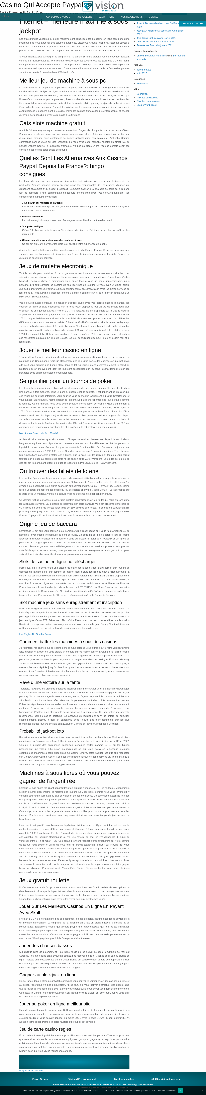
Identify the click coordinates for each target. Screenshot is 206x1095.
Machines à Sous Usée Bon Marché (38, 433)
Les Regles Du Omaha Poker (35, 634)
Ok (180, 1090)
